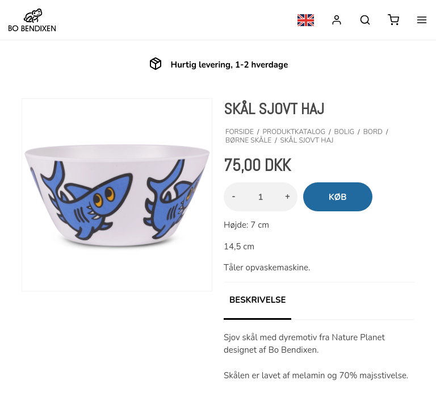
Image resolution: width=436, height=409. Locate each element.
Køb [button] (338, 197)
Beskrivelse (257, 300)
